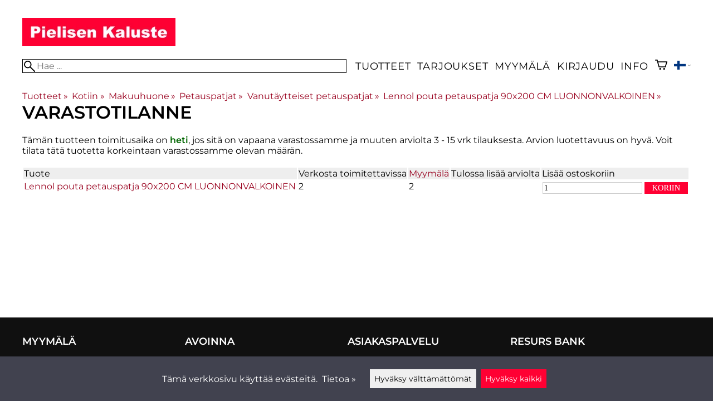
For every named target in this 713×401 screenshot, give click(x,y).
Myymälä (522, 66)
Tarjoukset (452, 66)
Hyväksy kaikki (513, 379)
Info (634, 66)
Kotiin (88, 96)
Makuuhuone (142, 96)
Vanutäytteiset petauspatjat (313, 96)
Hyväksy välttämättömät (423, 379)
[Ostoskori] (661, 66)
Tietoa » (339, 379)
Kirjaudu (585, 66)
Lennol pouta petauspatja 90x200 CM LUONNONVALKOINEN (522, 96)
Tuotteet (383, 66)
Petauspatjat (211, 96)
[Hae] (184, 66)
